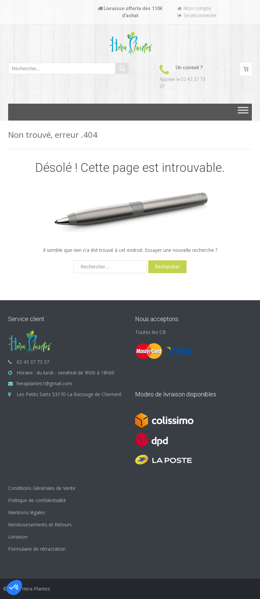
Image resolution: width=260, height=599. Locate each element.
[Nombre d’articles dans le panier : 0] (246, 69)
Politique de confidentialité (37, 500)
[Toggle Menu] (243, 112)
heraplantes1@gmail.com (44, 383)
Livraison (18, 536)
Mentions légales (26, 512)
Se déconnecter (197, 15)
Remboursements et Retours (40, 524)
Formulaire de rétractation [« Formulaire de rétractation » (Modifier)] (37, 549)
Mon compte (194, 8)
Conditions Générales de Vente (41, 488)
